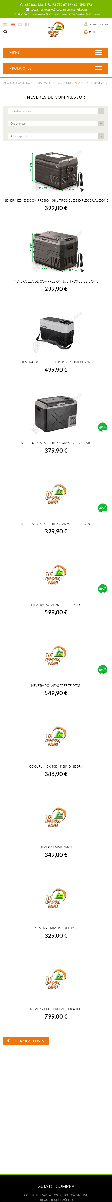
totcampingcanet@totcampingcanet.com (59, 9)
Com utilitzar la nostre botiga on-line (56, 1195)
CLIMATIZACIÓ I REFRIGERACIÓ (52, 83)
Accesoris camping (17, 83)
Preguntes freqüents (56, 1199)
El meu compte (96, 24)
